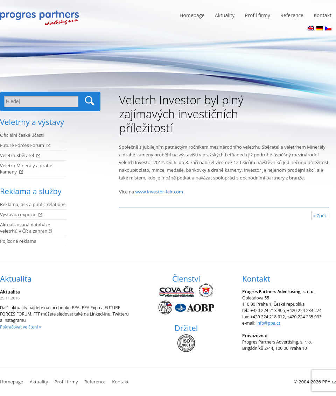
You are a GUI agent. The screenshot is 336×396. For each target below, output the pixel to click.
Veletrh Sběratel (17, 155)
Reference (291, 15)
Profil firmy (257, 15)
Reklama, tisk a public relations (32, 204)
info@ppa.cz (268, 323)
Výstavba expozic (18, 214)
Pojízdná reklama (18, 241)
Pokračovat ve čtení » (20, 327)
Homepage (192, 15)
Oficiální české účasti (22, 135)
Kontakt (322, 15)
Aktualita (15, 278)
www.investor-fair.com (159, 192)
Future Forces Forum (22, 145)
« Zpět (319, 215)
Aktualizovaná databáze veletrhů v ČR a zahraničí (26, 227)
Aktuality (225, 15)
